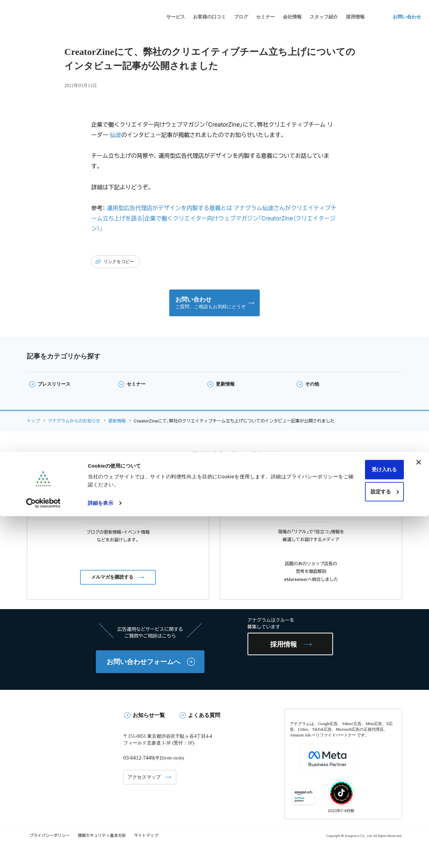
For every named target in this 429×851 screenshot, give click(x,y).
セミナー (265, 16)
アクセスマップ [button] (144, 778)
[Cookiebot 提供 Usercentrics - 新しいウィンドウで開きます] (43, 838)
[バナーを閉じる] (418, 797)
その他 (312, 385)
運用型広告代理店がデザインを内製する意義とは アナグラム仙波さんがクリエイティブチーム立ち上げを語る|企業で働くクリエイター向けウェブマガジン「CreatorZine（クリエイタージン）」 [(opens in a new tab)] (213, 218)
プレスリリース (54, 385)
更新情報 (225, 385)
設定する (356, 826)
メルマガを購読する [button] (112, 578)
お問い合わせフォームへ (143, 663)
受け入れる (356, 804)
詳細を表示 (100, 838)
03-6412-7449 (139, 759)
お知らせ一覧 (149, 717)
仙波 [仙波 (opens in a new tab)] (115, 135)
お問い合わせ (407, 16)
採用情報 (288, 646)
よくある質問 (204, 717)
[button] (214, 303)
